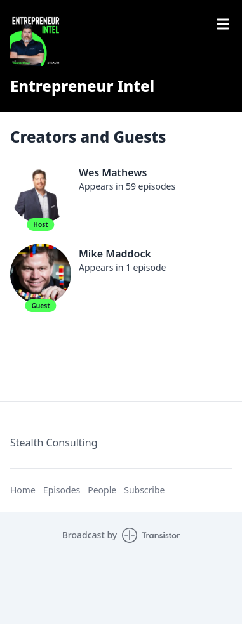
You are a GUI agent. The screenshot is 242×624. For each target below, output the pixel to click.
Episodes (61, 490)
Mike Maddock (115, 254)
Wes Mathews (113, 172)
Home (23, 490)
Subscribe (144, 490)
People (102, 490)
